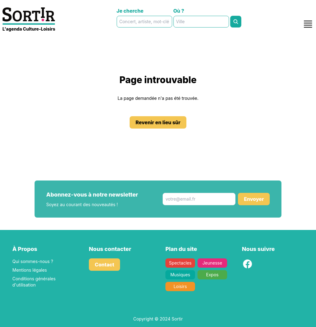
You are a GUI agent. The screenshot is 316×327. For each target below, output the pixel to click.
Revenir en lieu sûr (158, 122)
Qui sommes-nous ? (32, 261)
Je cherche (130, 11)
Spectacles (180, 262)
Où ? (178, 11)
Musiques (180, 274)
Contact (104, 264)
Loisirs (180, 286)
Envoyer (254, 199)
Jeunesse (212, 262)
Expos (212, 274)
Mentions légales (29, 270)
